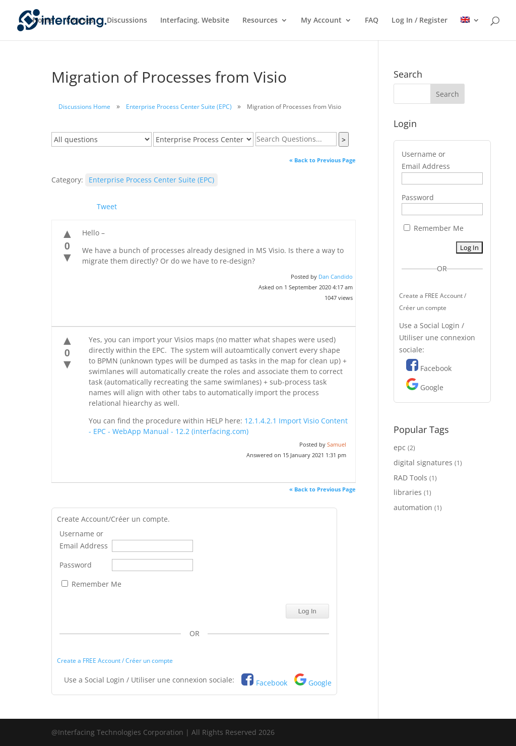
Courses (80, 21)
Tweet (107, 206)
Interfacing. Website (194, 21)
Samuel (336, 444)
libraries (408, 492)
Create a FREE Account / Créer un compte (115, 660)
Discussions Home (84, 106)
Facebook (271, 683)
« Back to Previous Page (322, 160)
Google (320, 683)
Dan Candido (335, 276)
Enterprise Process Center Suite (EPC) (179, 106)
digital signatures (423, 462)
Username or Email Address (83, 539)
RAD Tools (410, 477)
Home (42, 21)
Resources (260, 21)
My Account (321, 21)
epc (400, 447)
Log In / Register (419, 21)
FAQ (371, 21)
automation (413, 507)
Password (75, 565)
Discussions (127, 21)
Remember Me (91, 584)
